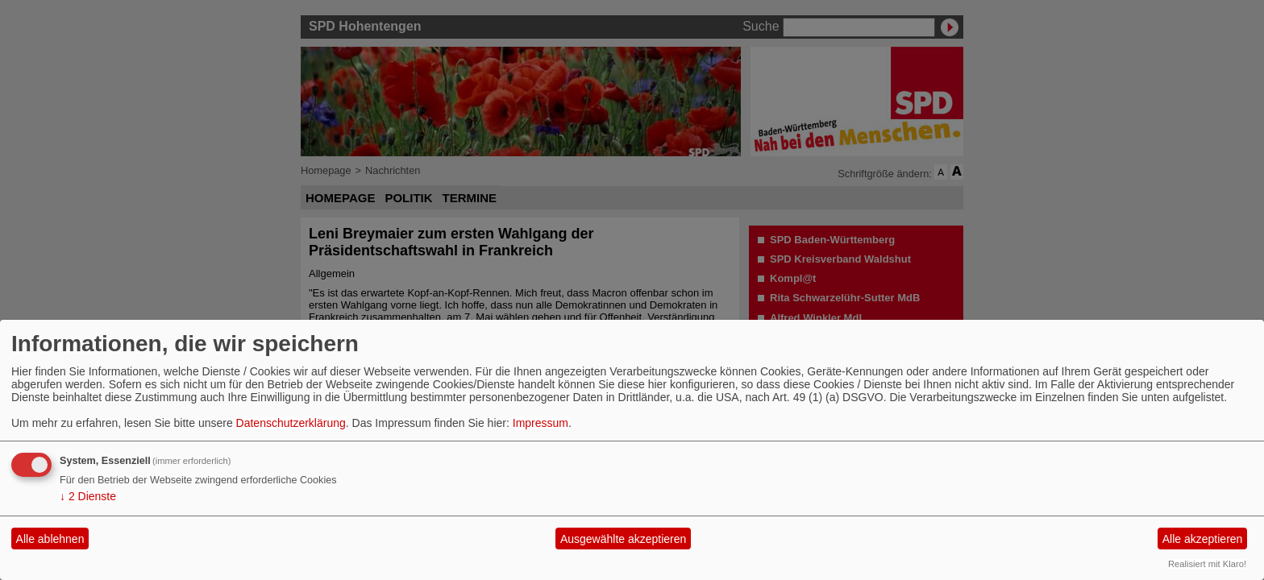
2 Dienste (88, 496)
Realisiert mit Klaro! (1207, 564)
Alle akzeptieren (1202, 538)
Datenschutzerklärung (291, 422)
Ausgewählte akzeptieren (623, 538)
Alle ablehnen (50, 538)
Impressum (540, 422)
